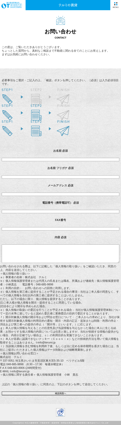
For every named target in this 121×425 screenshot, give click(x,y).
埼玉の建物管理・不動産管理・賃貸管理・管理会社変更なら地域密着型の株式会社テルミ (63, 423)
